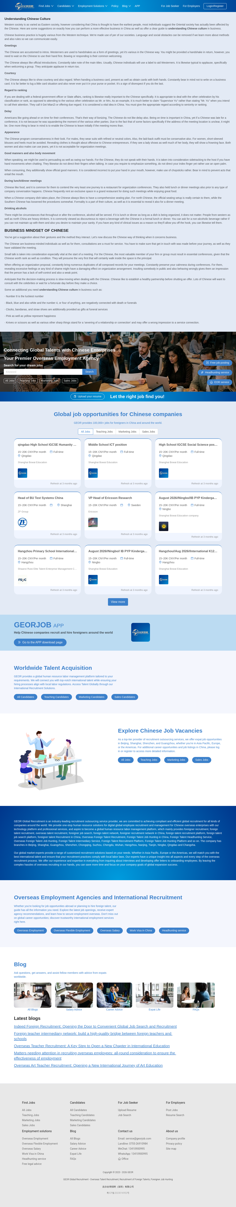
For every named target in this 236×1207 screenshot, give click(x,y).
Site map (171, 1148)
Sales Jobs (28, 1125)
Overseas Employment (35, 1138)
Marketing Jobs (31, 1120)
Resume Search (175, 1115)
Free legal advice (32, 1163)
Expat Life (76, 1153)
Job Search (124, 1115)
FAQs (73, 1158)
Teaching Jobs (30, 1115)
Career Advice (78, 1148)
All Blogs (75, 1138)
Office (123, 1158)
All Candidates (78, 1110)
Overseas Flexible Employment (40, 1143)
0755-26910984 (133, 1143)
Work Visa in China (33, 1153)
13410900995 (131, 1148)
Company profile (175, 1138)
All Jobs (26, 1110)
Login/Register (215, 6)
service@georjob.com (134, 1138)
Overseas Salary (31, 1148)
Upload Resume (127, 1110)
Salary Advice (78, 1143)
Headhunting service (34, 1158)
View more (118, 601)
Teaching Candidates (82, 1115)
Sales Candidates (80, 1125)
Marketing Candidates (83, 1120)
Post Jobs (172, 1110)
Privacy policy (174, 1143)
